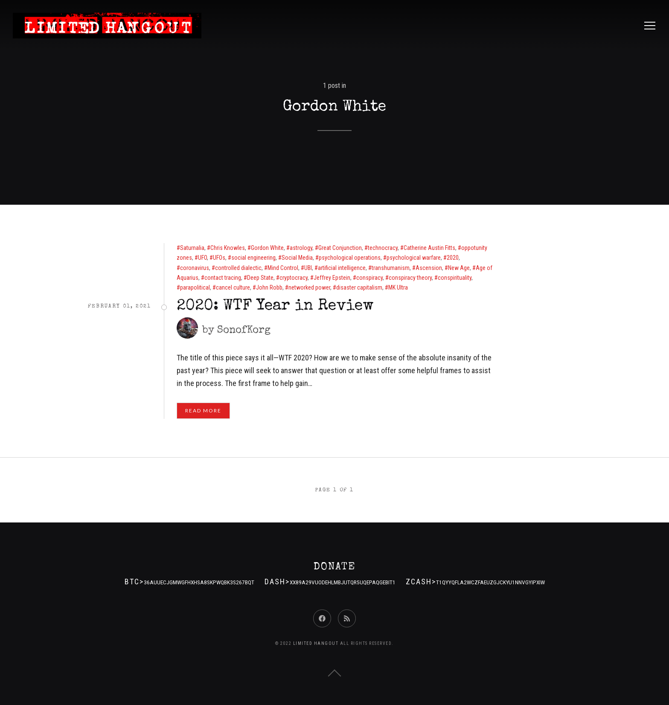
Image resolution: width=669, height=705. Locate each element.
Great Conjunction (340, 247)
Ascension (429, 267)
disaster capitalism (359, 287)
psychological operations (350, 257)
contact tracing (222, 277)
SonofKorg (244, 330)
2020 (453, 257)
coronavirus (194, 267)
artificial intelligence (342, 267)
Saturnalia (192, 247)
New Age (459, 267)
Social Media (297, 257)
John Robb (269, 287)
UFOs (219, 257)
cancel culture (233, 287)
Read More (203, 410)
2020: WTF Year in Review (275, 306)
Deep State (260, 277)
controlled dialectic (238, 267)
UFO (202, 257)
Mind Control (283, 267)
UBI (308, 267)
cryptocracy (293, 277)
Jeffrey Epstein (332, 277)
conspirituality (454, 277)
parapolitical (195, 287)
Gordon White (267, 247)
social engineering (253, 257)
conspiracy (369, 277)
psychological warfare (414, 257)
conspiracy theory (410, 277)
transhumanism (391, 267)
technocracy (383, 247)
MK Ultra (398, 287)
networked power (309, 287)
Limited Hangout (316, 643)
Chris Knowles (227, 247)
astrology (301, 247)
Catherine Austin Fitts (429, 247)
